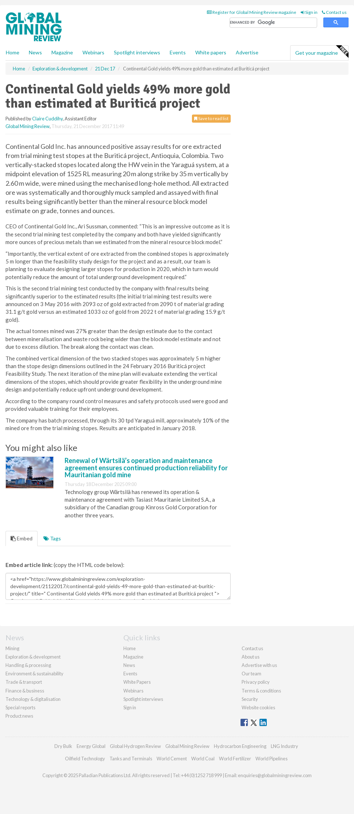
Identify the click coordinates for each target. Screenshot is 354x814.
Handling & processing (28, 665)
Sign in (309, 12)
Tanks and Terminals (130, 758)
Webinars (93, 52)
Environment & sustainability (34, 673)
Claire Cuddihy (47, 118)
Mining (12, 648)
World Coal (203, 758)
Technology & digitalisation (33, 699)
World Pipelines (271, 758)
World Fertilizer (235, 758)
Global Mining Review (27, 126)
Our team (251, 673)
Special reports (20, 707)
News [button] (35, 52)
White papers (210, 52)
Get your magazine (321, 52)
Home (12, 52)
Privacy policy (256, 682)
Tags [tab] (52, 538)
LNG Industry (284, 746)
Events (178, 52)
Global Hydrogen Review (135, 746)
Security (250, 699)
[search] (273, 23)
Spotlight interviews (137, 52)
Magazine (62, 52)
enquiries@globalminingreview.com (275, 775)
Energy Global (91, 746)
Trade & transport (23, 682)
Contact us (334, 12)
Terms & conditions (261, 691)
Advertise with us (259, 665)
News (129, 665)
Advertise (247, 52)
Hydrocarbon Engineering (240, 746)
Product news (19, 716)
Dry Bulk (63, 746)
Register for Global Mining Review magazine (251, 12)
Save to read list (211, 118)
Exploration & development (33, 657)
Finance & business (24, 691)
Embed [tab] (21, 538)
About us (250, 657)
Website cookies (258, 707)
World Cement (172, 758)
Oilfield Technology (85, 758)
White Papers (137, 682)
